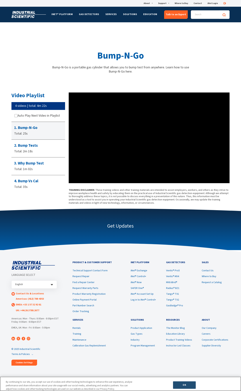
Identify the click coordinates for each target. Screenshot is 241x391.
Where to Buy (181, 3)
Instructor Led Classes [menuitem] (178, 345)
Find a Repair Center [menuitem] (84, 282)
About (148, 3)
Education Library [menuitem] (175, 334)
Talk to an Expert (176, 14)
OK (184, 384)
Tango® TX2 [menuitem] (172, 300)
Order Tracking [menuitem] (81, 311)
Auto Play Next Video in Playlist (39, 116)
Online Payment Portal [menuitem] (85, 300)
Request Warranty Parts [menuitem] (85, 288)
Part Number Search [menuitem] (83, 305)
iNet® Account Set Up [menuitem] (142, 294)
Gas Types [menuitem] (136, 334)
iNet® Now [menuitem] (136, 282)
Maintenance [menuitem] (79, 340)
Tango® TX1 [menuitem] (172, 294)
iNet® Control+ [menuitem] (138, 276)
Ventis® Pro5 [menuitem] (173, 270)
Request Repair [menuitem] (81, 276)
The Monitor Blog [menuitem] (175, 328)
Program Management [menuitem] (143, 345)
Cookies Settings (24, 362)
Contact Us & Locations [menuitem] (30, 293)
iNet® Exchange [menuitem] (139, 270)
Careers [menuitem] (206, 334)
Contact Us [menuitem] (208, 270)
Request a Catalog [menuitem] (212, 282)
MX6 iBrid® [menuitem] (171, 282)
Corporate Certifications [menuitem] (215, 340)
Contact (198, 3)
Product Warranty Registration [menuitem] (89, 294)
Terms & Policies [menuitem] (20, 354)
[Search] (224, 14)
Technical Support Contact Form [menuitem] (90, 270)
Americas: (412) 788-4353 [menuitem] (30, 299)
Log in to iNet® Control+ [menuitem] (143, 300)
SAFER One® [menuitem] (137, 288)
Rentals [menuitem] (77, 328)
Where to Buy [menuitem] (209, 276)
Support (163, 3)
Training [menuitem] (77, 334)
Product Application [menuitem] (141, 328)
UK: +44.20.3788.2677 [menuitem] (27, 310)
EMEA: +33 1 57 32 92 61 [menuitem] (28, 304)
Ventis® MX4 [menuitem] (172, 276)
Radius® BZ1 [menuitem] (172, 288)
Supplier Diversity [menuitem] (211, 345)
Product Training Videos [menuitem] (179, 340)
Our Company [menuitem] (209, 328)
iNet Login (212, 3)
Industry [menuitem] (135, 340)
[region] (120, 384)
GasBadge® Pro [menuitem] (174, 305)
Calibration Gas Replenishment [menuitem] (89, 345)
